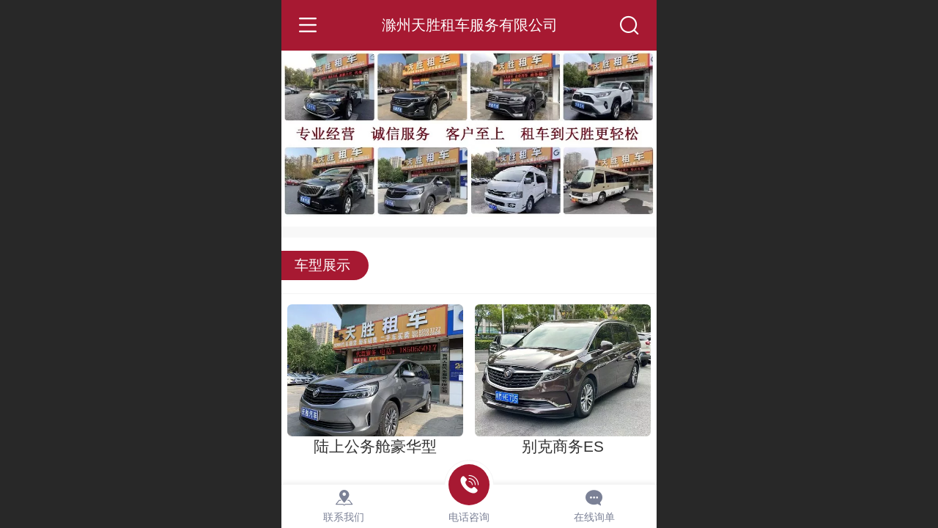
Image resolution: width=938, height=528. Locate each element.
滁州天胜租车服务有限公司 (470, 24)
